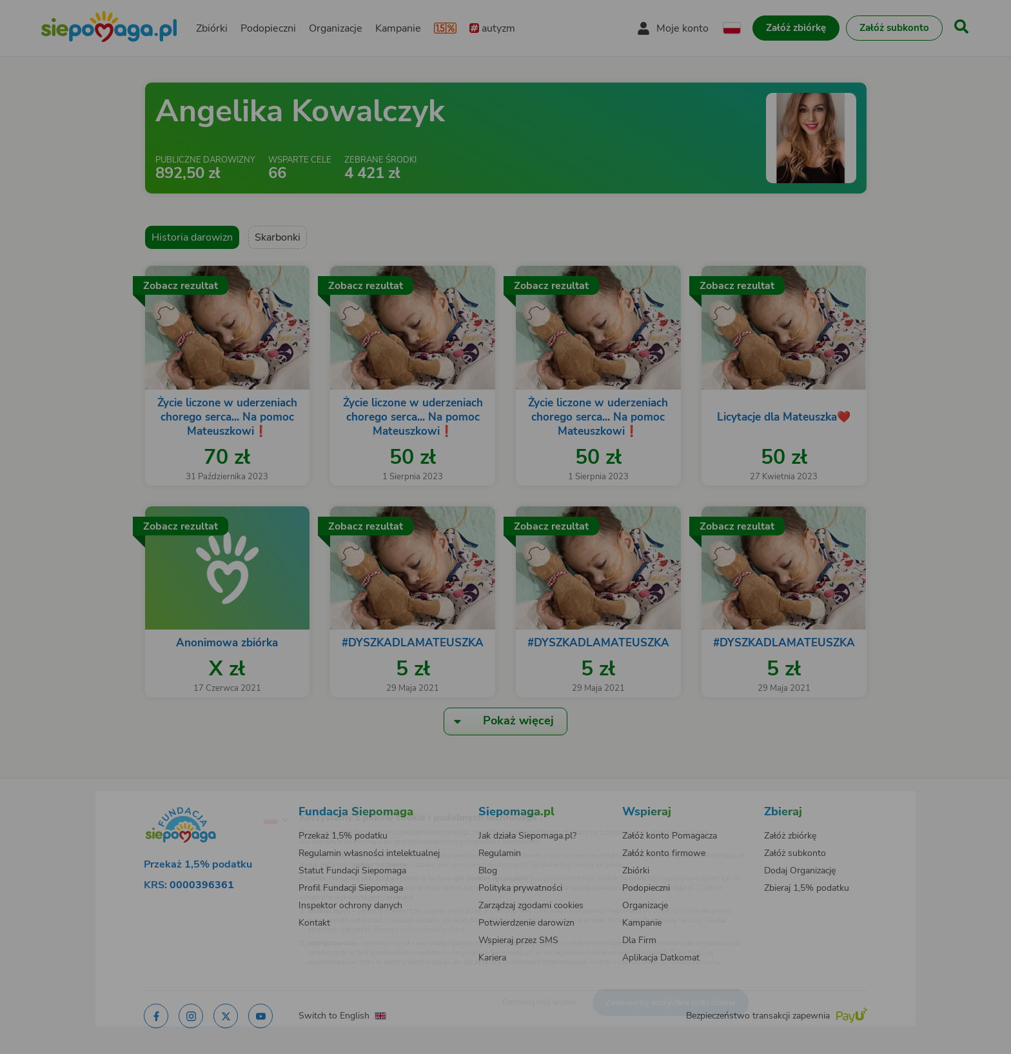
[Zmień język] (222, 799)
